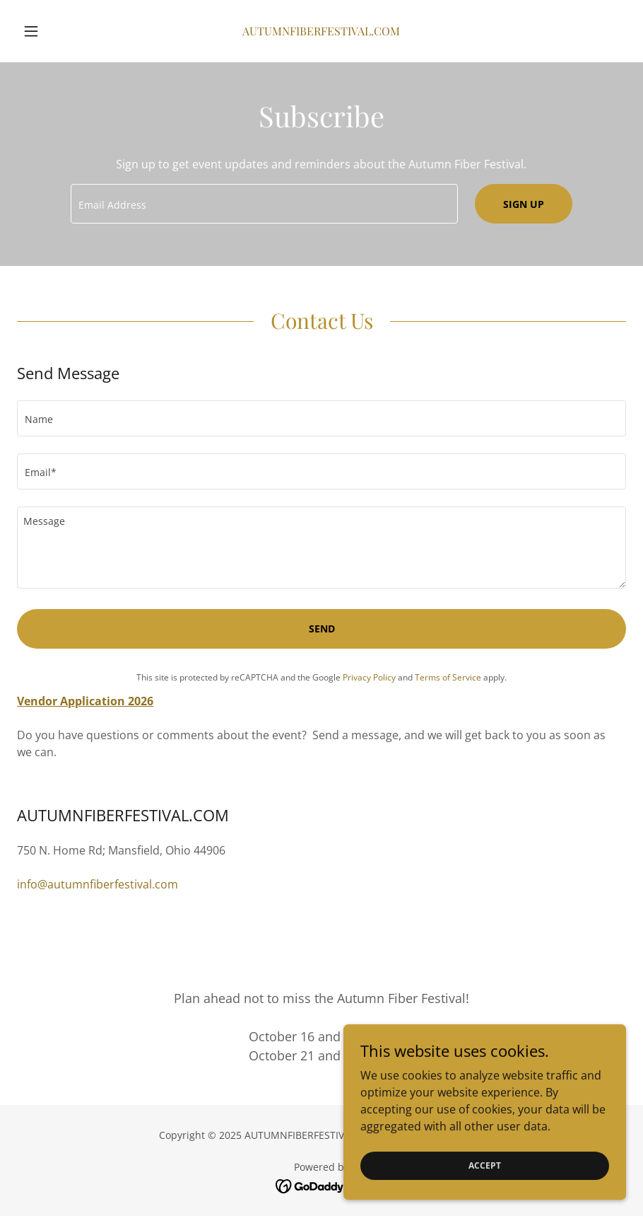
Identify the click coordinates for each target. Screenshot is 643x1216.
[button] (62, 31)
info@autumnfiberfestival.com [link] (97, 884)
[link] (321, 31)
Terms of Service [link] (448, 677)
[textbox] (264, 204)
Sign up (523, 204)
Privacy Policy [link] (369, 677)
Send (322, 628)
